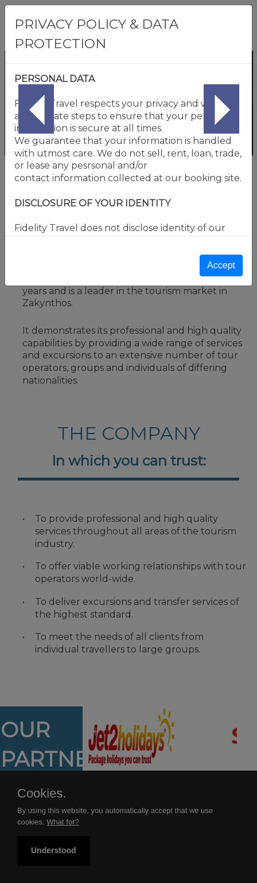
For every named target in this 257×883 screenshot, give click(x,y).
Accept (221, 265)
